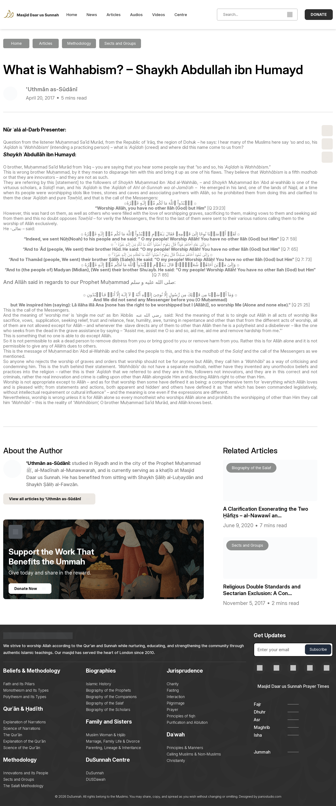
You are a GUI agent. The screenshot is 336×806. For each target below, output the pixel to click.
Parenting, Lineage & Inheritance (113, 747)
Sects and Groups (18, 779)
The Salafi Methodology (23, 786)
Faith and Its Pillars (19, 684)
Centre (187, 14)
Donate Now (30, 589)
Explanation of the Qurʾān (24, 741)
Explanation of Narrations (24, 722)
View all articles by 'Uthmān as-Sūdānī (50, 499)
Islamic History (99, 684)
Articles (120, 14)
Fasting (173, 690)
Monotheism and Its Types (26, 690)
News (98, 14)
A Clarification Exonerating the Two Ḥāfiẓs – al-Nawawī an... (269, 512)
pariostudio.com (269, 796)
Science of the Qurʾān (21, 747)
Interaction (176, 696)
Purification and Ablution (188, 722)
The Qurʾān (12, 735)
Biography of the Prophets (109, 690)
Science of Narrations (22, 728)
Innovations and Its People (26, 773)
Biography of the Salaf (105, 703)
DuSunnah (95, 773)
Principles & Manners (185, 747)
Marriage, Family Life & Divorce (113, 741)
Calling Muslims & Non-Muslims (194, 754)
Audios (142, 14)
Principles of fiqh (181, 716)
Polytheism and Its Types (25, 696)
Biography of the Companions (111, 696)
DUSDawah (96, 779)
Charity (173, 684)
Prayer (173, 709)
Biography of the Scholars (108, 709)
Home (78, 14)
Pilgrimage (176, 703)
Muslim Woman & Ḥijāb (106, 735)
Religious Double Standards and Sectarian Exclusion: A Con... (264, 589)
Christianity (176, 760)
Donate (319, 14)
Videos (165, 14)
